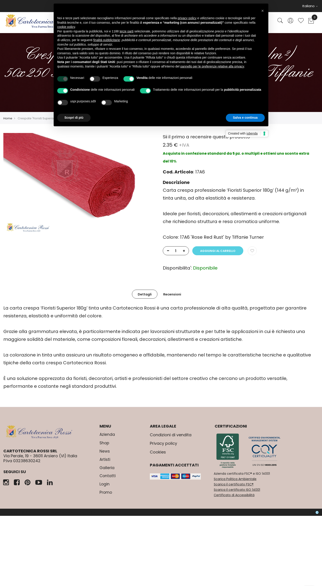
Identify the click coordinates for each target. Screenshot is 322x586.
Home (7, 118)
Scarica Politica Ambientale (235, 479)
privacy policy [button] (187, 18)
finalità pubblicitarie (106, 40)
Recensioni (172, 294)
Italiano (310, 6)
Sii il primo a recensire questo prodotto (206, 137)
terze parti (126, 31)
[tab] (144, 294)
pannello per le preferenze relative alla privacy (212, 66)
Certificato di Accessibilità (234, 495)
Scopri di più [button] (73, 117)
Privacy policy (163, 443)
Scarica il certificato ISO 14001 (237, 489)
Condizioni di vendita (170, 435)
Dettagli (145, 294)
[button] (262, 10)
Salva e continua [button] (245, 117)
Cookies (158, 452)
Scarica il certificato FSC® (234, 484)
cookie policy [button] (66, 27)
